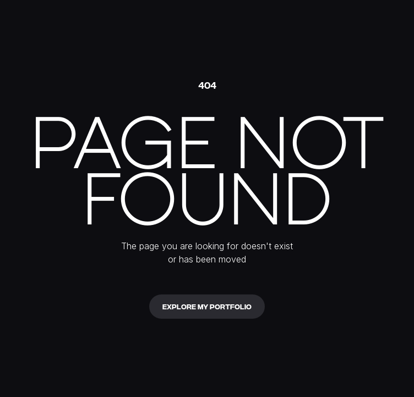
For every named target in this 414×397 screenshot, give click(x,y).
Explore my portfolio (207, 306)
